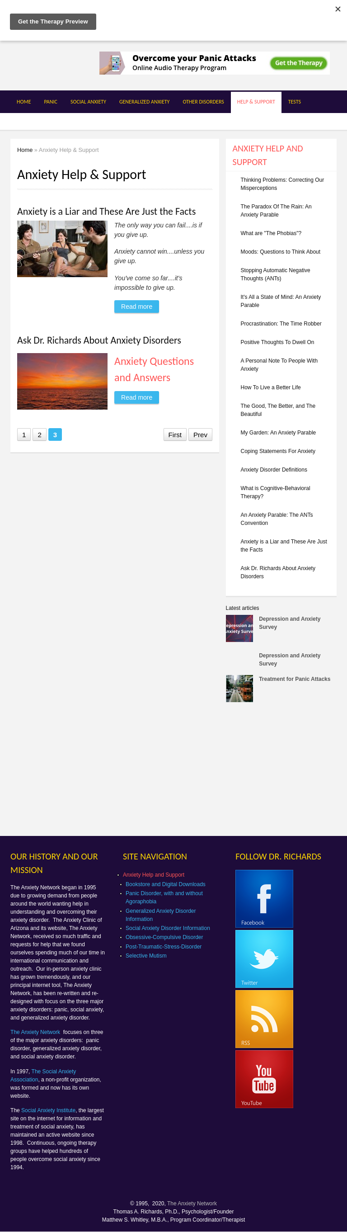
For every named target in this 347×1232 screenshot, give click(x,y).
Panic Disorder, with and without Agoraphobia (164, 897)
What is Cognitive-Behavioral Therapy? (275, 492)
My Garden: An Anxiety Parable (278, 433)
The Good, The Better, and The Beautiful (278, 410)
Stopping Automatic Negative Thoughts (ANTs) (275, 274)
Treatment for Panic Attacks (294, 679)
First (175, 435)
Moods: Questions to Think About (281, 252)
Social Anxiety (88, 102)
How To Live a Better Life (271, 387)
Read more (140, 305)
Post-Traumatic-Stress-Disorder (164, 947)
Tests (294, 102)
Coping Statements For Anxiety (278, 451)
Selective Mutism (146, 956)
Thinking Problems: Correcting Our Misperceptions (282, 184)
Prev (200, 435)
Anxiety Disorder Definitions (274, 470)
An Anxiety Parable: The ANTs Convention (277, 519)
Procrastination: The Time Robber (281, 324)
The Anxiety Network (35, 1032)
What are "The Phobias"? (271, 233)
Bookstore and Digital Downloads (166, 884)
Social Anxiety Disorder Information (168, 928)
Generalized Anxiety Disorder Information (161, 915)
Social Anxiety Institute (48, 1110)
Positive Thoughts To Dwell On (277, 342)
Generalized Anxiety (144, 102)
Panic (50, 102)
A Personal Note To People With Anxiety (279, 365)
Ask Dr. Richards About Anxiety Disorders (99, 340)
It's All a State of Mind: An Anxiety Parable (281, 301)
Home (24, 102)
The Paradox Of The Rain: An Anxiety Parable (276, 210)
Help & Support (256, 102)
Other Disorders (203, 102)
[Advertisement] (286, 771)
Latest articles (242, 608)
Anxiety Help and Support (153, 875)
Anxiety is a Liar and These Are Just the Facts (106, 211)
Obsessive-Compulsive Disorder (164, 937)
